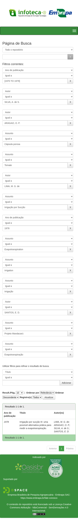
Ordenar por (32, 392)
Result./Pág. (8, 392)
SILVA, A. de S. (61, 428)
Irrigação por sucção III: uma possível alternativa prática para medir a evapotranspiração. (35, 425)
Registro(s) (26, 397)
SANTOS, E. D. (61, 431)
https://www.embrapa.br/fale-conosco (39, 498)
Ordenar (59, 392)
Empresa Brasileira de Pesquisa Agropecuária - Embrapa (36, 494)
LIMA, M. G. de (61, 422)
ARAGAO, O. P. (62, 425)
